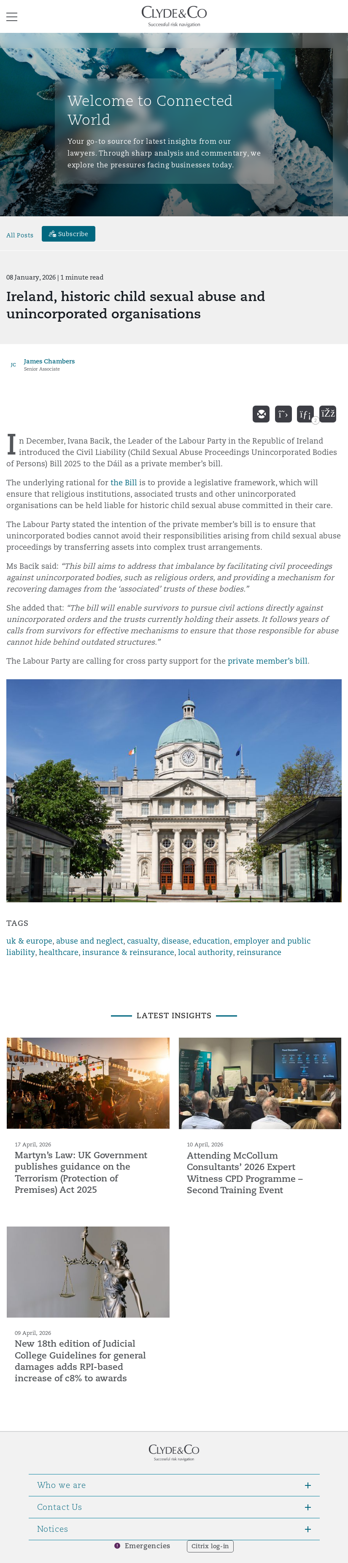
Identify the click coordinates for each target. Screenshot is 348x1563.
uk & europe (29, 941)
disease (175, 941)
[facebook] (327, 414)
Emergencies (147, 1545)
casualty (142, 941)
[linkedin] (305, 414)
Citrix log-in (210, 1546)
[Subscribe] (69, 234)
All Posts (20, 235)
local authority (205, 952)
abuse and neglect (89, 941)
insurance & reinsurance (128, 952)
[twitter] (283, 414)
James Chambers (49, 361)
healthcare (58, 952)
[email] (261, 414)
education (211, 941)
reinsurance (259, 952)
